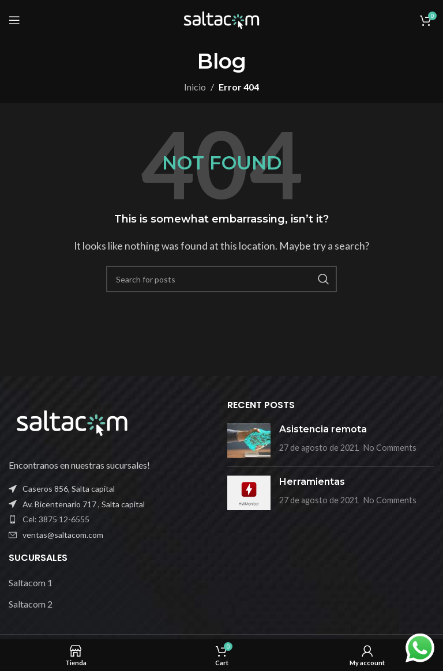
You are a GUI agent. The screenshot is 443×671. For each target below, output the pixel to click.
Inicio (195, 86)
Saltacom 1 (30, 582)
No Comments (389, 448)
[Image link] (72, 421)
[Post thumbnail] (249, 440)
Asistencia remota (323, 429)
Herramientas (312, 481)
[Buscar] (221, 279)
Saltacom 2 (30, 603)
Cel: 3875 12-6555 (55, 519)
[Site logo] (221, 18)
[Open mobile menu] (14, 20)
